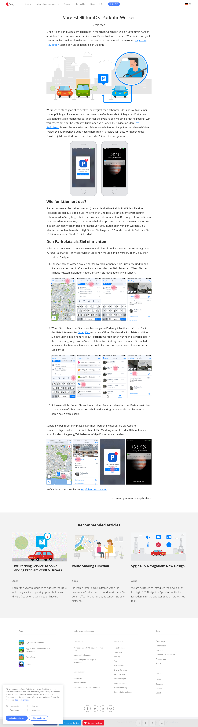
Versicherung (119, 674)
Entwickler (81, 4)
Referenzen (161, 646)
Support (67, 4)
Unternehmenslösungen (46, 4)
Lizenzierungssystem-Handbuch (87, 687)
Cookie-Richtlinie (22, 700)
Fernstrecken (119, 648)
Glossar (159, 688)
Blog (92, 4)
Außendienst (119, 665)
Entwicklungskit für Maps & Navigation (85, 660)
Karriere (159, 650)
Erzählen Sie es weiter (165, 654)
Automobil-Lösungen (82, 655)
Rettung (117, 657)
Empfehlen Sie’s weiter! (94, 489)
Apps (27, 4)
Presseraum (161, 659)
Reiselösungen (120, 679)
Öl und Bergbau (120, 670)
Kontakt (159, 663)
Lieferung (118, 652)
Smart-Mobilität (120, 683)
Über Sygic (160, 641)
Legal (158, 693)
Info (101, 4)
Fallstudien (78, 678)
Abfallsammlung (120, 687)
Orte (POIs (84, 332)
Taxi (115, 661)
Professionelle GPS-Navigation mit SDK (88, 649)
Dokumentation (80, 683)
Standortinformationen (123, 692)
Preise (158, 679)
